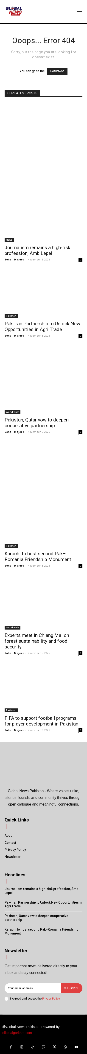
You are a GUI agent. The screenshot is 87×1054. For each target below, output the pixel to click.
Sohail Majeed (14, 259)
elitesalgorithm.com (17, 1033)
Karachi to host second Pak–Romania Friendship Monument (38, 556)
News (9, 239)
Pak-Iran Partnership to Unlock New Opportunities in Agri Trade (42, 326)
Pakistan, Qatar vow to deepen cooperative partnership (37, 422)
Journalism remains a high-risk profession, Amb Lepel (37, 250)
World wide (12, 412)
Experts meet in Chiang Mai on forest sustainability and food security (37, 641)
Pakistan (11, 315)
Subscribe (71, 988)
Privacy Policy (51, 998)
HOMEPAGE (57, 71)
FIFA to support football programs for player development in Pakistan (41, 721)
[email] (33, 988)
